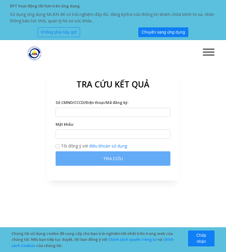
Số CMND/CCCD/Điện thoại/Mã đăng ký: (92, 102)
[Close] (59, 32)
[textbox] (113, 112)
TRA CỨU (113, 158)
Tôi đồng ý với (91, 146)
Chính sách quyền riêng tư (132, 239)
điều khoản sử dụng (108, 146)
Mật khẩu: (65, 124)
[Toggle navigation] (208, 52)
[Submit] (163, 32)
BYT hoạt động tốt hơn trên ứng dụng (45, 6)
